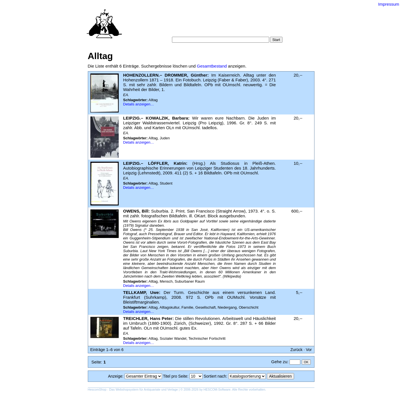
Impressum (388, 4)
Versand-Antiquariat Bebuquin (221, 13)
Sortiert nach (215, 376)
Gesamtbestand (212, 66)
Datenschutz (227, 31)
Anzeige (115, 376)
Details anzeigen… (138, 104)
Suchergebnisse (265, 25)
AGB (207, 31)
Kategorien (208, 25)
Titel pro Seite (175, 376)
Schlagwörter (234, 25)
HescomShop (97, 389)
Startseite (170, 25)
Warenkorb (188, 31)
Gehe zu (279, 361)
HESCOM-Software (216, 389)
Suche (188, 25)
